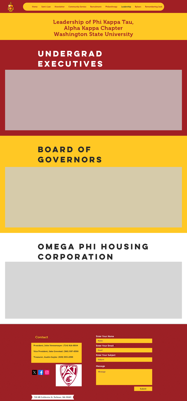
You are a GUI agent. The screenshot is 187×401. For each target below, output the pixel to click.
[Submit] (143, 389)
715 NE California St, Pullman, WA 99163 (52, 397)
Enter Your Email (105, 346)
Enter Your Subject (105, 355)
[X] (34, 372)
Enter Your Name (105, 336)
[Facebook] (40, 372)
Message (100, 366)
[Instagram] (46, 372)
